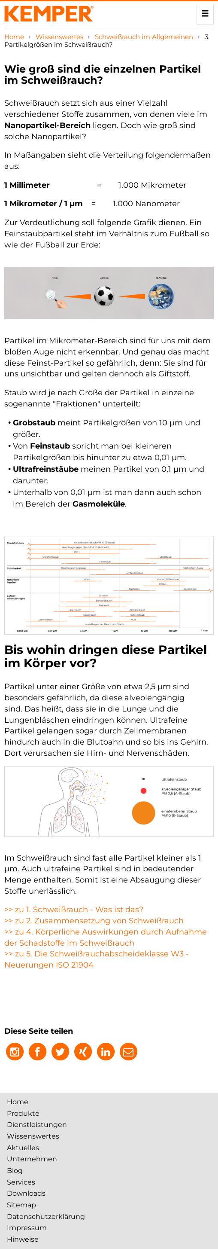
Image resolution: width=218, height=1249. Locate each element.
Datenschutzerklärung (46, 1216)
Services (21, 1182)
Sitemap (21, 1205)
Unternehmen (32, 1159)
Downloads (26, 1193)
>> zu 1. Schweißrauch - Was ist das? (73, 909)
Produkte (23, 1113)
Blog (15, 1171)
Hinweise (23, 1239)
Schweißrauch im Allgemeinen (145, 37)
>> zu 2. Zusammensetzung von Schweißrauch (94, 920)
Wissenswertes (60, 37)
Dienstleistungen (37, 1125)
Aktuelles (23, 1148)
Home (15, 37)
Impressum (27, 1228)
